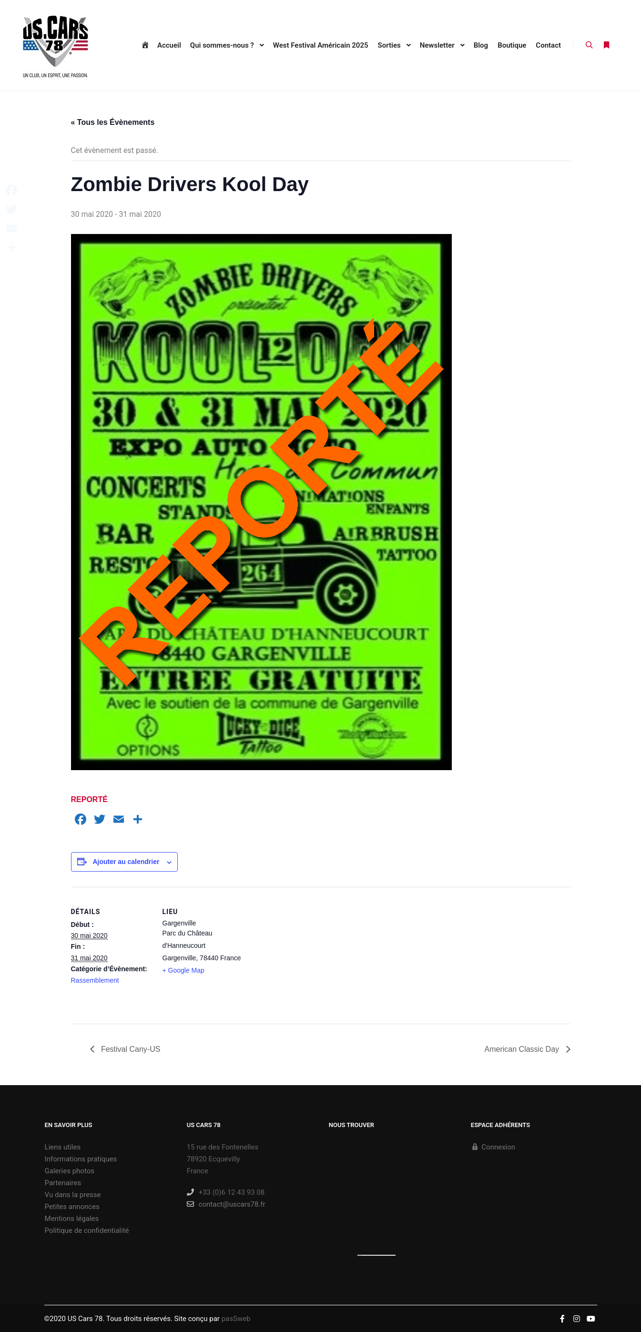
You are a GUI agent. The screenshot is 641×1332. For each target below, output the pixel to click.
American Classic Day (523, 1049)
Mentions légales (72, 1218)
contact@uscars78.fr (226, 1204)
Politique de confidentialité (87, 1230)
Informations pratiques (81, 1159)
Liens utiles (63, 1147)
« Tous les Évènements (113, 122)
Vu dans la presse (73, 1194)
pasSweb (236, 1318)
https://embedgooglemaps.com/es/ (370, 1255)
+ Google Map (183, 970)
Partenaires (63, 1183)
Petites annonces (72, 1206)
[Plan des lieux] (304, 953)
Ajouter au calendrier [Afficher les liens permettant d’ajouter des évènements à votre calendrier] (125, 861)
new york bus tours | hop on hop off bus (387, 1255)
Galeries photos (69, 1171)
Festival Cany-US (130, 1049)
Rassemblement (95, 980)
